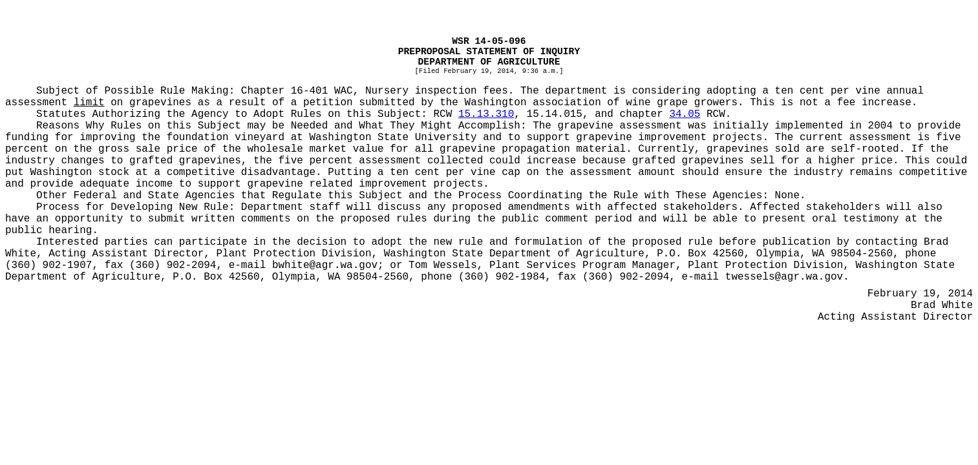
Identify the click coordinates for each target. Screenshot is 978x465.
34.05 (684, 114)
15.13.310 (486, 114)
